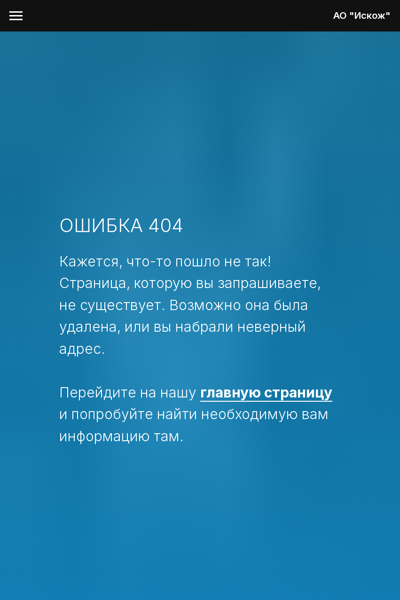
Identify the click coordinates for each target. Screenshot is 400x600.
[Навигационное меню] (16, 16)
